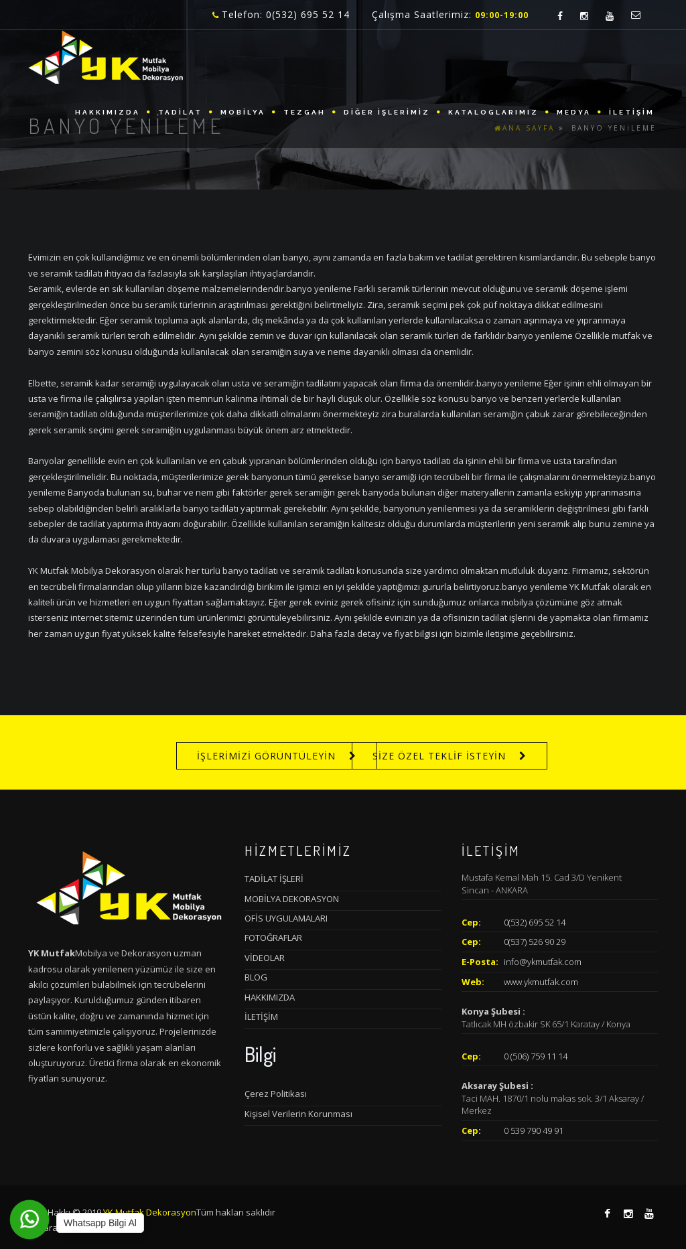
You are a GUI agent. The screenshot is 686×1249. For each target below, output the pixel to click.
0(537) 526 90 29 (534, 942)
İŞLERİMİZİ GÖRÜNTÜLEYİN (266, 755)
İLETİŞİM (632, 112)
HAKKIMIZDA (107, 112)
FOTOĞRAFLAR (273, 938)
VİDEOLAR (265, 958)
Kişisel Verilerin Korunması (298, 1114)
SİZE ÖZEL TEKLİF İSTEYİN (439, 755)
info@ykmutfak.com (542, 962)
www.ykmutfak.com (541, 982)
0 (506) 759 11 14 (535, 1056)
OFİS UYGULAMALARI (286, 918)
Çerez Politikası (276, 1094)
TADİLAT (180, 112)
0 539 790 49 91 (533, 1130)
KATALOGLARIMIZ (493, 112)
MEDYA (574, 112)
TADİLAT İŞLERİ (274, 879)
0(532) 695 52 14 (534, 922)
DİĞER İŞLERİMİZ (387, 112)
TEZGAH (304, 112)
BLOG (256, 977)
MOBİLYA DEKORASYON (292, 899)
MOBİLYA (242, 112)
